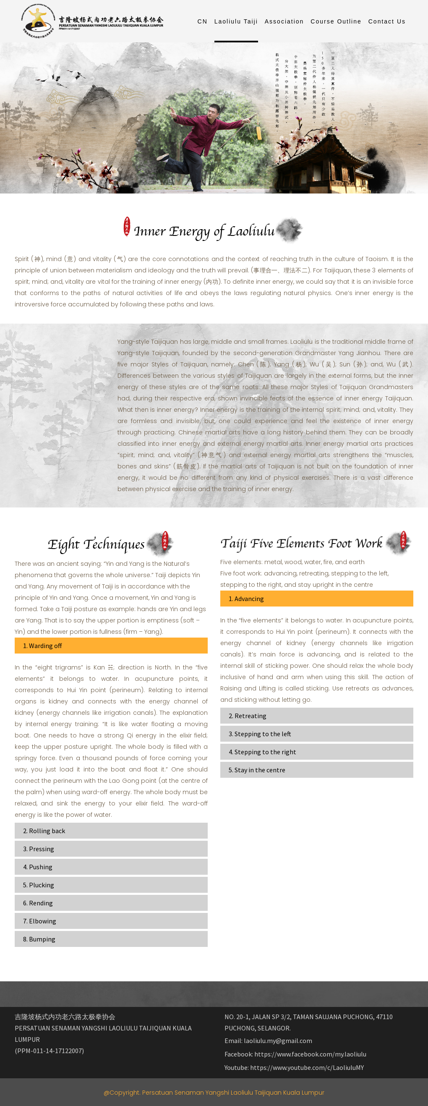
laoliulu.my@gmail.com (278, 1040)
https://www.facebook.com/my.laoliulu (310, 1054)
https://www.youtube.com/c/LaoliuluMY (307, 1067)
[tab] (111, 646)
